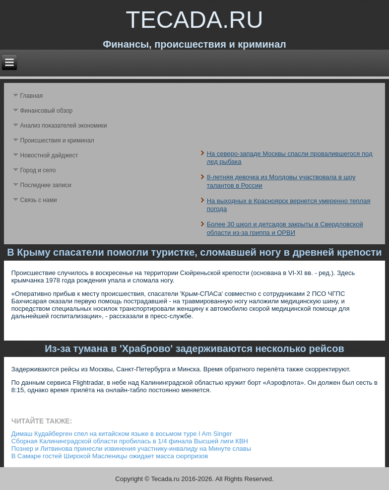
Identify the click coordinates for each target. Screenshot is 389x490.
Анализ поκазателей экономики (63, 125)
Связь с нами (38, 200)
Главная (31, 95)
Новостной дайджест (49, 155)
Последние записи (45, 185)
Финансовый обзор (46, 110)
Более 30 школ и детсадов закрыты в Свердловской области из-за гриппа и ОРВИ (285, 228)
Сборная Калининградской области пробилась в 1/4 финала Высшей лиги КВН (129, 441)
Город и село (38, 170)
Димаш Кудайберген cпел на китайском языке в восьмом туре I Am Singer (121, 433)
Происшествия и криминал (57, 140)
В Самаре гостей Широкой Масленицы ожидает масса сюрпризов (109, 456)
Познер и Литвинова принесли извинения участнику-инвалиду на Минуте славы (131, 448)
